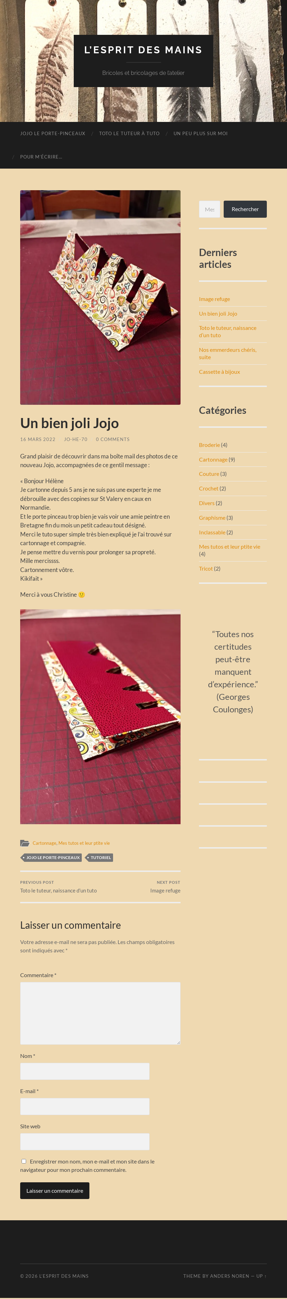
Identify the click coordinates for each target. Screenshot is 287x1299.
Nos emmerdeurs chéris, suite (227, 353)
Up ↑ (261, 1276)
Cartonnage (45, 843)
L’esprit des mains (143, 50)
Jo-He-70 (76, 439)
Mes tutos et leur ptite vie (87, 843)
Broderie (209, 444)
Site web (30, 1126)
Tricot (206, 568)
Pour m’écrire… (41, 157)
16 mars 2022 (38, 439)
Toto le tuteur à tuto (129, 133)
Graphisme (212, 517)
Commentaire (38, 975)
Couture (209, 473)
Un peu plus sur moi (201, 133)
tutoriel (101, 857)
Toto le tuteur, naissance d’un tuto (58, 887)
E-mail (29, 1091)
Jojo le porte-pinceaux (52, 133)
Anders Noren (229, 1276)
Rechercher (245, 209)
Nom (27, 1056)
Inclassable (212, 532)
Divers (207, 503)
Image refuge (165, 887)
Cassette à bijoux (219, 371)
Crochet (208, 488)
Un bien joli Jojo (218, 313)
